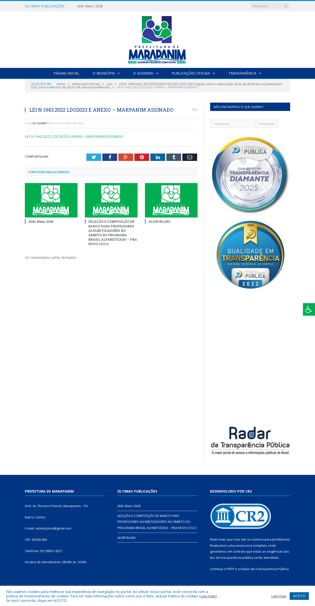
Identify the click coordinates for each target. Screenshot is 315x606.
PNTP (231, 569)
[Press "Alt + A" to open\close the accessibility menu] (309, 309)
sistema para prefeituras (270, 539)
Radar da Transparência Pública (265, 569)
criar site (240, 539)
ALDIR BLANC (159, 221)
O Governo (143, 73)
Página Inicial (66, 73)
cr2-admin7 (39, 123)
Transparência (242, 73)
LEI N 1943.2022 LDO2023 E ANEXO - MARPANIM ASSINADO (74, 136)
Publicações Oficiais (191, 73)
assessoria (244, 545)
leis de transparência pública (231, 557)
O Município (104, 73)
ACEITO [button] (299, 595)
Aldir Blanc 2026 (90, 6)
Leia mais (208, 595)
